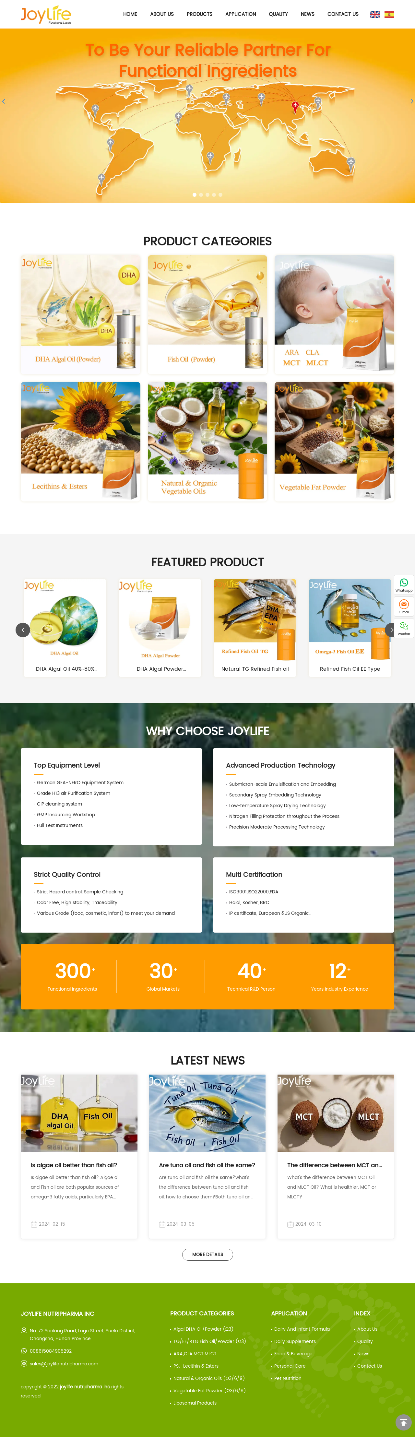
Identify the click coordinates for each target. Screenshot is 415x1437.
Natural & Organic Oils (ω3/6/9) (209, 1378)
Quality (278, 14)
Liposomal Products (195, 1403)
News (307, 14)
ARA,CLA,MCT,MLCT (195, 1354)
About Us (162, 14)
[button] (194, 195)
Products (199, 14)
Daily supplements (295, 1341)
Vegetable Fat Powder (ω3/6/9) (209, 1391)
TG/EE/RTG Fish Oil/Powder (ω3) (209, 1341)
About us (367, 1329)
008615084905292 (51, 1351)
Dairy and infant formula (302, 1329)
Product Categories (202, 1313)
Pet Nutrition (288, 1378)
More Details (207, 1254)
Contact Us (343, 14)
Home (130, 14)
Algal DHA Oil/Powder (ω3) (203, 1329)
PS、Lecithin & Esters (196, 1366)
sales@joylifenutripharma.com (64, 1364)
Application (240, 14)
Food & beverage (293, 1354)
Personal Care (290, 1366)
